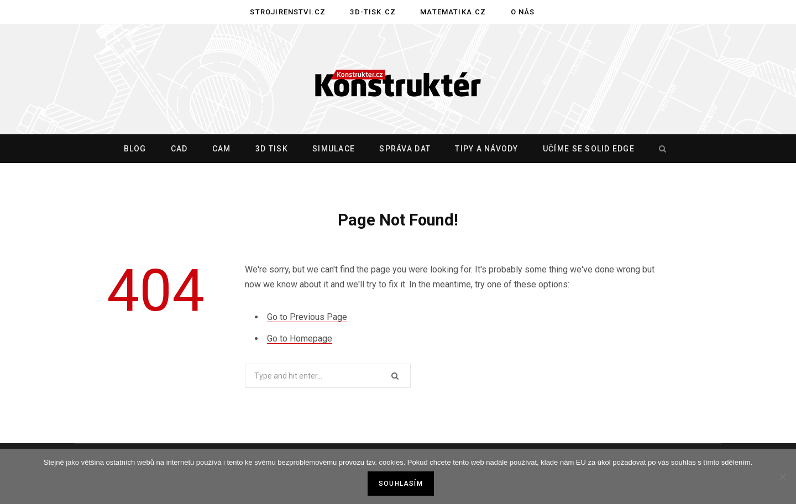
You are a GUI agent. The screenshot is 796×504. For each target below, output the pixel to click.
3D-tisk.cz (373, 12)
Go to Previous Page (307, 317)
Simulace (333, 148)
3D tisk (271, 148)
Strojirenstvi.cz (288, 12)
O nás (523, 12)
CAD (179, 148)
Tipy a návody (486, 148)
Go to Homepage (299, 338)
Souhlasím (401, 483)
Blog (135, 148)
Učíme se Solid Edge (589, 148)
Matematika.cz (453, 12)
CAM (221, 148)
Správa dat (405, 148)
